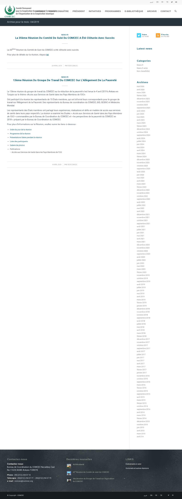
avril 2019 (140, 296)
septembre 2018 (143, 318)
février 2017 (141, 370)
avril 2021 (140, 239)
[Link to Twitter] (172, 2)
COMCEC (20, 495)
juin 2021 (140, 233)
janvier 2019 (141, 306)
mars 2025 (141, 123)
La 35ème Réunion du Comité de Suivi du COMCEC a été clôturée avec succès (64, 37)
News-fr (64, 35)
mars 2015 (141, 400)
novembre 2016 (143, 376)
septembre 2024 (143, 135)
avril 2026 (140, 89)
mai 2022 (140, 208)
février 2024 (141, 156)
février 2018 (141, 336)
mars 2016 (141, 385)
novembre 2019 (143, 275)
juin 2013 (140, 427)
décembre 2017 (143, 339)
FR (162, 2)
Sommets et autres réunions (137, 468)
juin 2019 (140, 290)
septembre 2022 (143, 199)
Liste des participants (19, 141)
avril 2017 (140, 363)
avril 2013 (140, 431)
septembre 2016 (143, 382)
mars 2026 (141, 92)
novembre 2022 (143, 193)
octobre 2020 (142, 251)
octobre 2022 (142, 196)
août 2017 (141, 351)
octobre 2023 (142, 166)
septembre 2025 (143, 108)
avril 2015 (140, 397)
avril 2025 (140, 120)
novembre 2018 (143, 312)
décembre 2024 (143, 129)
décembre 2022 (143, 190)
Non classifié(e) (143, 71)
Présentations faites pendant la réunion (26, 137)
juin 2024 (140, 144)
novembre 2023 (143, 163)
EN (157, 2)
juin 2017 (140, 357)
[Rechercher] (175, 11)
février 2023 (141, 187)
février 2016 (141, 388)
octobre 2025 (142, 105)
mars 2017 (141, 366)
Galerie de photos (17, 145)
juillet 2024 (141, 141)
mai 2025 (140, 117)
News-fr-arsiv (142, 68)
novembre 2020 (143, 248)
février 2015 (141, 403)
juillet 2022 (141, 205)
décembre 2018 (143, 309)
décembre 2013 (143, 421)
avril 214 (140, 437)
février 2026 (141, 95)
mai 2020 (140, 266)
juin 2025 (140, 114)
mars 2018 (141, 333)
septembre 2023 (143, 169)
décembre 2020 (143, 245)
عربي (151, 2)
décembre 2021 (143, 214)
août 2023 (141, 172)
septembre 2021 (143, 223)
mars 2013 (141, 434)
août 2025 (141, 111)
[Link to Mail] (176, 2)
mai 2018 (140, 327)
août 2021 (141, 226)
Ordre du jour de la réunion (21, 130)
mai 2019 (140, 293)
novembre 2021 (143, 217)
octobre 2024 (142, 132)
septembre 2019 (143, 281)
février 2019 (141, 303)
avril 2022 (140, 211)
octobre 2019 (142, 278)
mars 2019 (141, 300)
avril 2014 (140, 412)
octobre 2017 (142, 345)
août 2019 (141, 284)
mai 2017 (140, 361)
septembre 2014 (143, 409)
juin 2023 (140, 175)
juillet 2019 (141, 287)
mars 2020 (141, 269)
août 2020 (141, 257)
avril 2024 (140, 150)
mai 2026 (140, 86)
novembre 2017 (143, 342)
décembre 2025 (143, 99)
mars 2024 (141, 153)
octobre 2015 (142, 391)
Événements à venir (133, 464)
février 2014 (141, 418)
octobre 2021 (142, 220)
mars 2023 (141, 184)
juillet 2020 (141, 260)
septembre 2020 (143, 254)
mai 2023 (140, 178)
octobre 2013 (142, 424)
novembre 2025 (143, 102)
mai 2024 (140, 147)
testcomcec (73, 66)
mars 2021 (141, 242)
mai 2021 (140, 236)
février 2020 (141, 272)
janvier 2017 (141, 373)
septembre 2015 (143, 394)
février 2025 (141, 126)
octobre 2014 (142, 406)
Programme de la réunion (20, 134)
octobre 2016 (142, 379)
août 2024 (141, 138)
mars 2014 (141, 415)
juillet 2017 (141, 354)
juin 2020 (140, 263)
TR (167, 2)
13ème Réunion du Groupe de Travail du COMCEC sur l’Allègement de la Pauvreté (65, 80)
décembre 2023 (143, 160)
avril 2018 (140, 330)
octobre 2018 (142, 315)
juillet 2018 (141, 324)
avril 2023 (140, 181)
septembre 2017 (143, 348)
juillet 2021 (141, 230)
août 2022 (141, 202)
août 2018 (141, 321)
